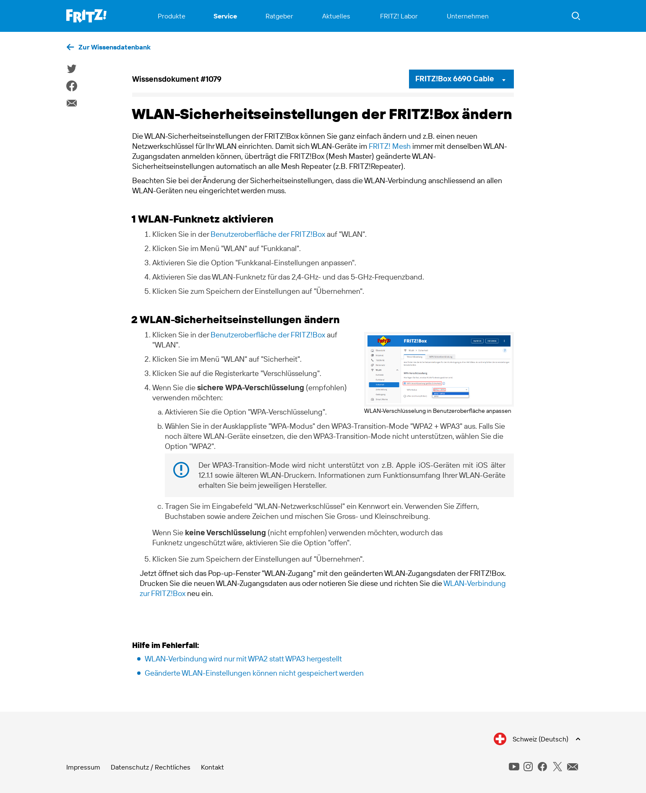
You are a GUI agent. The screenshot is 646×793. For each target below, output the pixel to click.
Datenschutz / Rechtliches (150, 767)
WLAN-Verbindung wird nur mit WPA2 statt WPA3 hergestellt (243, 658)
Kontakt (212, 767)
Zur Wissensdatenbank (114, 47)
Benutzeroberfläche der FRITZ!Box (268, 234)
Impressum (83, 767)
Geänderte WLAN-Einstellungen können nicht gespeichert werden (254, 673)
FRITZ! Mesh (390, 146)
